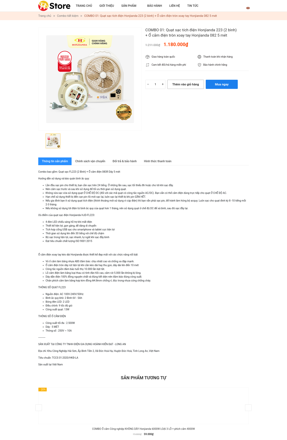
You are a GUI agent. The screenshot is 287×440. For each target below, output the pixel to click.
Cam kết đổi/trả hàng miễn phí (169, 64)
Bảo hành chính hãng (215, 64)
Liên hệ (174, 5)
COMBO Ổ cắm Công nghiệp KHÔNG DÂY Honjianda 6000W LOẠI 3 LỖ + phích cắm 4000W (143, 428)
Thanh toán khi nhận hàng (218, 56)
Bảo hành (154, 5)
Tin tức (192, 5)
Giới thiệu (106, 5)
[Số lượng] (155, 84)
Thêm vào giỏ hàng (185, 84)
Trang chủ (84, 5)
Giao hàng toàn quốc (163, 56)
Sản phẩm (128, 5)
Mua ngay (222, 84)
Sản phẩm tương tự (143, 377)
